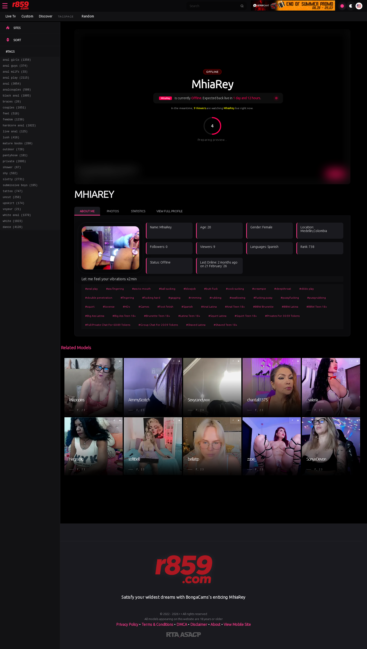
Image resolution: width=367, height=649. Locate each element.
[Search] (213, 6)
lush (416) (11, 147)
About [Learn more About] (216, 624)
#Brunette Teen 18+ (157, 315)
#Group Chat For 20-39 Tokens (158, 324)
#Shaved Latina (195, 324)
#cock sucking (235, 288)
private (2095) (14, 174)
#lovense (109, 306)
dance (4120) (13, 247)
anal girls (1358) (17, 60)
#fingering (127, 297)
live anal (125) (15, 140)
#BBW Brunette (263, 306)
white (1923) (13, 240)
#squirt (90, 306)
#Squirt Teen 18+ (246, 315)
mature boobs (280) (18, 154)
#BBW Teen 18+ (316, 306)
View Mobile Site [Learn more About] (237, 624)
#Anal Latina (209, 306)
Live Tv (11, 16)
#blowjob (190, 288)
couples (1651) (14, 114)
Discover (45, 16)
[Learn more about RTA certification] (173, 635)
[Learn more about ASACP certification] (190, 635)
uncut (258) (12, 213)
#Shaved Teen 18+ (225, 324)
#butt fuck (211, 288)
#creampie (259, 288)
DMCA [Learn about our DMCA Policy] (181, 624)
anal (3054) (12, 87)
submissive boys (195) (20, 200)
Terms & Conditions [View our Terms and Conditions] (157, 624)
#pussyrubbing (316, 297)
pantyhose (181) (15, 167)
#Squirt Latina (217, 315)
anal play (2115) (16, 80)
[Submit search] (242, 6)
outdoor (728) (13, 160)
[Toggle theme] (350, 6)
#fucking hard (151, 297)
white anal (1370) (17, 233)
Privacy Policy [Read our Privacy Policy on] (127, 624)
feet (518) (11, 120)
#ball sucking (167, 288)
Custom (27, 16)
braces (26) (12, 107)
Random (88, 16)
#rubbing (215, 297)
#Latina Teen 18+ (189, 315)
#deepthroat (282, 288)
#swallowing (237, 297)
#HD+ (126, 306)
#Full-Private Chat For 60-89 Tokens (107, 324)
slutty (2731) (13, 194)
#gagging (174, 297)
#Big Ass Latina (94, 315)
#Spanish (187, 306)
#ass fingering (115, 288)
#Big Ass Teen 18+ (124, 315)
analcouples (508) (17, 94)
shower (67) (12, 180)
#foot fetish (165, 306)
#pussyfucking (290, 297)
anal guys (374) (15, 67)
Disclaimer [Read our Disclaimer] (198, 624)
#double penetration (98, 297)
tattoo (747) (13, 207)
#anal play (91, 288)
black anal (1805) (17, 100)
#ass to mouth (141, 288)
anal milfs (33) (15, 74)
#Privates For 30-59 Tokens (282, 315)
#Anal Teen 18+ (235, 306)
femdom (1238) (13, 127)
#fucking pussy (263, 297)
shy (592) (10, 187)
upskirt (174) (13, 220)
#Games (144, 306)
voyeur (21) (12, 227)
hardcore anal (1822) (19, 134)
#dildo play (306, 288)
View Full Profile (169, 211)
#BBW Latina (290, 306)
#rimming (195, 297)
